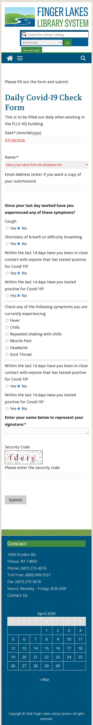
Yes (11, 228)
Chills (13, 327)
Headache (17, 347)
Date (23, 132)
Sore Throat (19, 354)
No (22, 228)
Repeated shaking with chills (34, 333)
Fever (13, 320)
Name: (11, 157)
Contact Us (17, 595)
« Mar (44, 679)
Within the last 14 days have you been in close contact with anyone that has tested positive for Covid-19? (46, 259)
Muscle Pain (18, 340)
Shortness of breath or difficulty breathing (43, 236)
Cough (10, 221)
